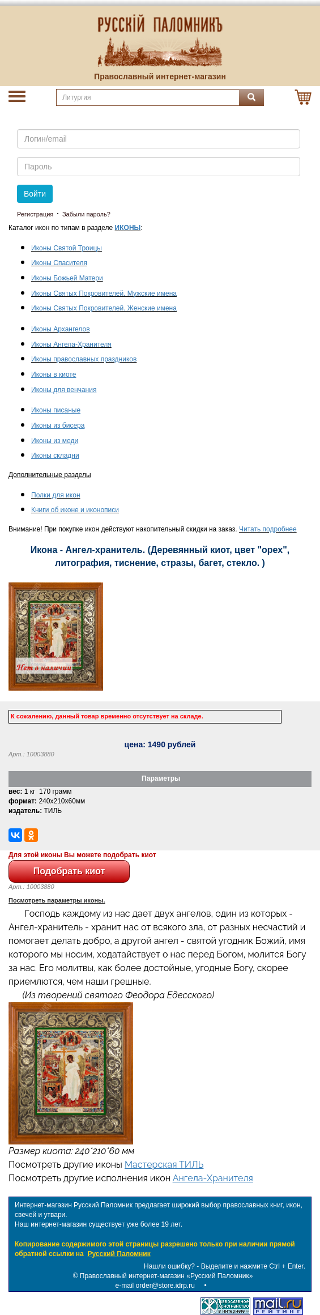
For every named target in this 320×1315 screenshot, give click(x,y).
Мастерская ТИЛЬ (164, 1164)
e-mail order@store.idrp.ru (155, 1286)
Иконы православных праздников (83, 359)
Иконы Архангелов (60, 329)
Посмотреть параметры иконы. (56, 900)
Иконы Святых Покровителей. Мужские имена (104, 293)
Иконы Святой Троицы (66, 248)
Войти (35, 193)
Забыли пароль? (86, 214)
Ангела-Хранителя (213, 1178)
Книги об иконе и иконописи (75, 510)
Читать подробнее (268, 529)
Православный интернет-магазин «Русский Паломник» (166, 1276)
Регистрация (35, 214)
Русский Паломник (118, 1254)
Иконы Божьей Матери (67, 278)
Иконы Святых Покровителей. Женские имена (104, 308)
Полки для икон (55, 495)
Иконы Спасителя (59, 263)
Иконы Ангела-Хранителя (71, 344)
